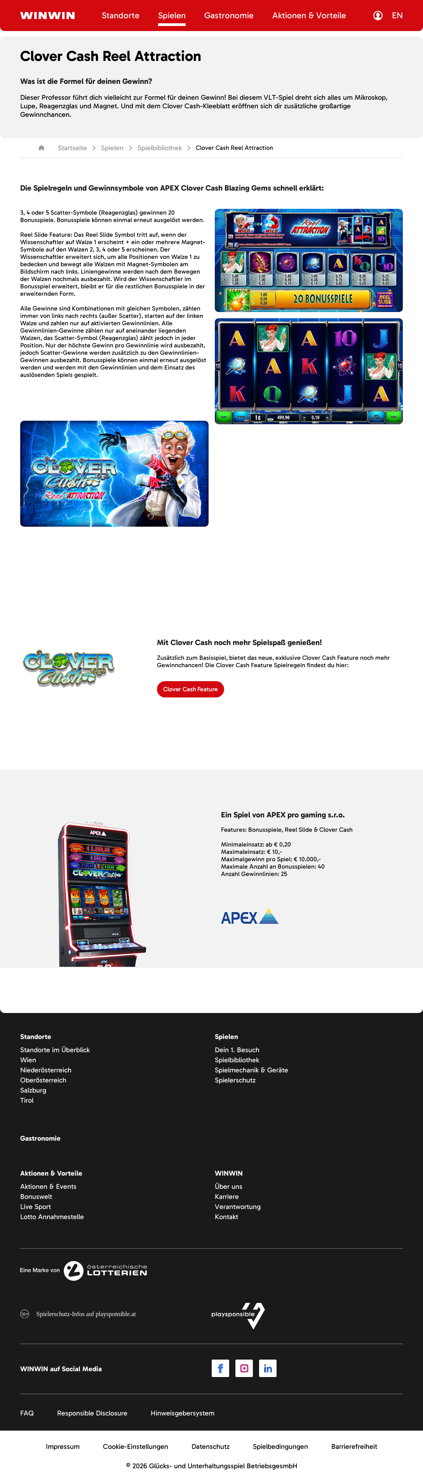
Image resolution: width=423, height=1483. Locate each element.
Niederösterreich (45, 1070)
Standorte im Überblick (55, 1050)
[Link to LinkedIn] (268, 1370)
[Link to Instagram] (244, 1370)
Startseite (63, 148)
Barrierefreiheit (354, 1447)
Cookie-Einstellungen (135, 1447)
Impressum (63, 1447)
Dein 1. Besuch (237, 1050)
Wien (28, 1060)
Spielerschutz (235, 1080)
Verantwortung (238, 1207)
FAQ (27, 1414)
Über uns (228, 1187)
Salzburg (33, 1091)
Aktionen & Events (48, 1187)
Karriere (227, 1197)
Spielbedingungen (280, 1447)
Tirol (26, 1101)
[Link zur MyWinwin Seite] (379, 15)
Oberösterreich (43, 1080)
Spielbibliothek (160, 148)
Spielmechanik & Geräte (251, 1070)
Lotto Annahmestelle (52, 1217)
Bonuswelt (36, 1197)
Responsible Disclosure (92, 1414)
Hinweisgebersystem (182, 1414)
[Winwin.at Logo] (47, 15)
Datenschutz (210, 1447)
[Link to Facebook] (220, 1370)
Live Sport (35, 1207)
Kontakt (226, 1217)
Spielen (112, 148)
